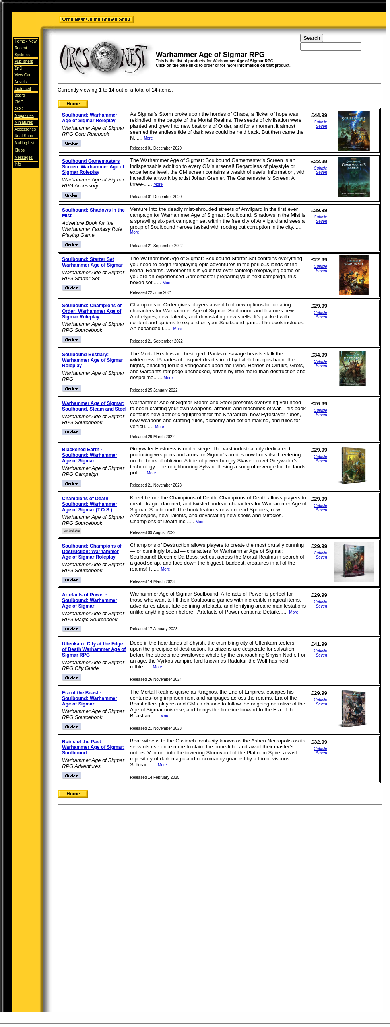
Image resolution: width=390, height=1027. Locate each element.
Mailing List (24, 143)
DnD (18, 68)
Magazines (23, 115)
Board (19, 95)
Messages (23, 157)
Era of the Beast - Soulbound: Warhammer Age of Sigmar (89, 698)
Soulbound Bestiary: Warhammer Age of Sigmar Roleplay (92, 360)
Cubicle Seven (320, 124)
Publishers (23, 61)
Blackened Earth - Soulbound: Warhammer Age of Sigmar (89, 455)
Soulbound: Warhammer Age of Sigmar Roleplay (89, 117)
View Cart (22, 75)
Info (17, 164)
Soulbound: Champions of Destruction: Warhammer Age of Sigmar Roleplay (92, 551)
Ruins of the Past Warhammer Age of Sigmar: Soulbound (93, 747)
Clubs (19, 150)
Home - (25, 41)
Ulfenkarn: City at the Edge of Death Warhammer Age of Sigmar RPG (94, 649)
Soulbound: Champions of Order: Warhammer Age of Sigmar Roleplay (92, 311)
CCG (18, 109)
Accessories (25, 129)
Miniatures (23, 122)
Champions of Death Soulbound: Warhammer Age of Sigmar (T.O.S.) (89, 504)
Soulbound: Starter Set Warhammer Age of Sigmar (92, 262)
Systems (21, 55)
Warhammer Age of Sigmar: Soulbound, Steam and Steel (94, 406)
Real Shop (23, 136)
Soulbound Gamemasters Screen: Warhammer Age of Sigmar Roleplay (93, 166)
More (148, 138)
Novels (20, 82)
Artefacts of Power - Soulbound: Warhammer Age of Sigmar (89, 600)
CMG (18, 102)
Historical (22, 88)
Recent (20, 48)
